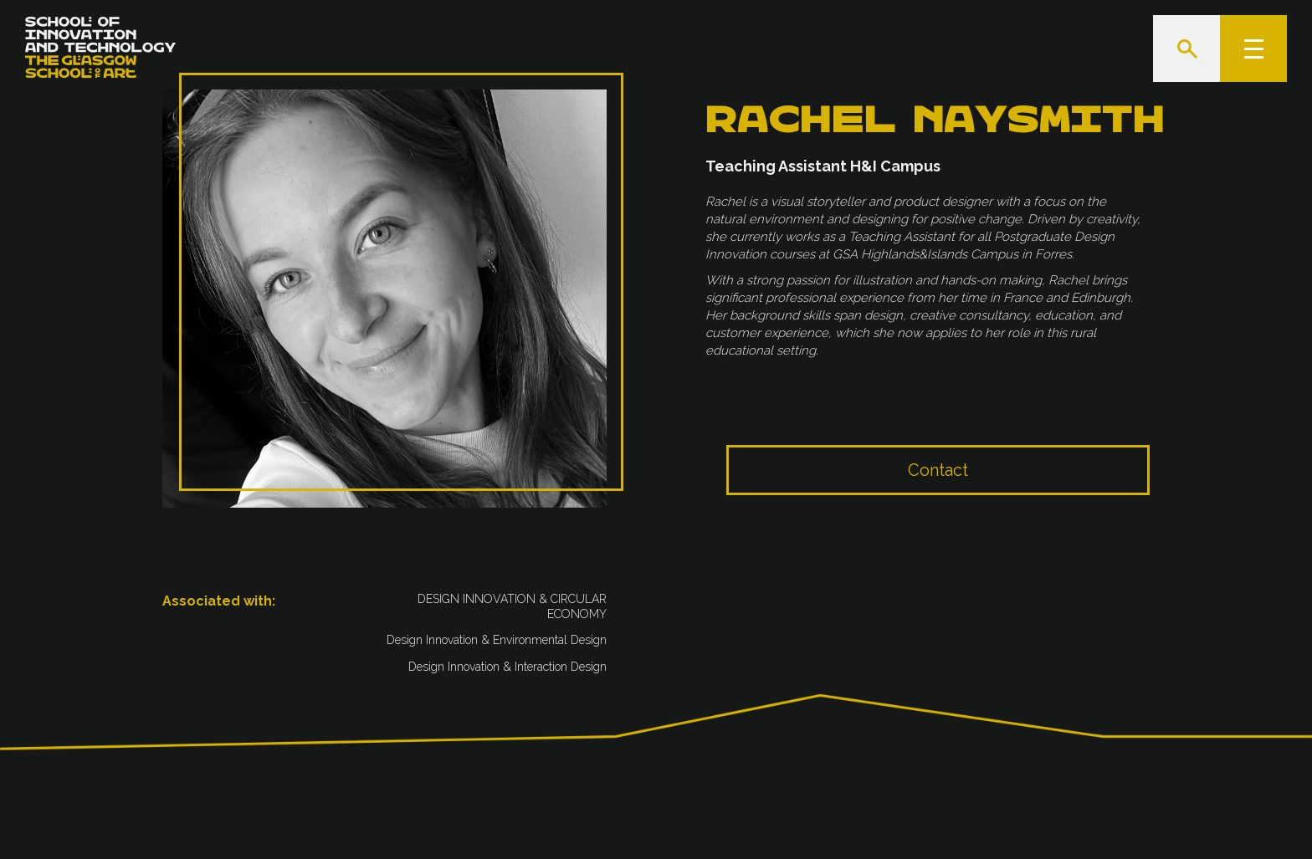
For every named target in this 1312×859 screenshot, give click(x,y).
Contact (938, 486)
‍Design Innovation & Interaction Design (507, 667)
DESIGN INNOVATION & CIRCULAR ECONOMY (512, 607)
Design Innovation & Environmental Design (497, 640)
